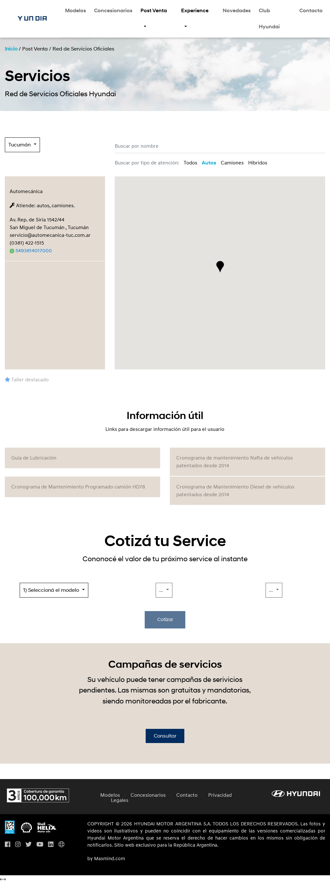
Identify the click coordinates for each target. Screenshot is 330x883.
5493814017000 (31, 250)
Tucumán (19, 145)
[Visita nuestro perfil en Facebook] (7, 845)
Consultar (165, 736)
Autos (209, 163)
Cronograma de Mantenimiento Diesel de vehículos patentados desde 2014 (235, 491)
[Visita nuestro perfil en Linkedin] (50, 845)
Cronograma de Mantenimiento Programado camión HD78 (78, 487)
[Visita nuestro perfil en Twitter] (28, 845)
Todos (190, 163)
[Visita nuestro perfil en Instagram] (18, 845)
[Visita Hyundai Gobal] (61, 845)
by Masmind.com (106, 859)
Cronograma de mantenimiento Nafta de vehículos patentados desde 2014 (234, 462)
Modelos (75, 10)
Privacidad (220, 795)
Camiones (232, 163)
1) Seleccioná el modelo (51, 590)
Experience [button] (195, 10)
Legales (119, 800)
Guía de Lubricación (33, 458)
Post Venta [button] (154, 10)
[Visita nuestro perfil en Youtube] (40, 845)
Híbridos (257, 163)
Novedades (237, 10)
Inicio (11, 49)
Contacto (311, 10)
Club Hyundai (269, 18)
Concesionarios (113, 10)
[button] (220, 267)
